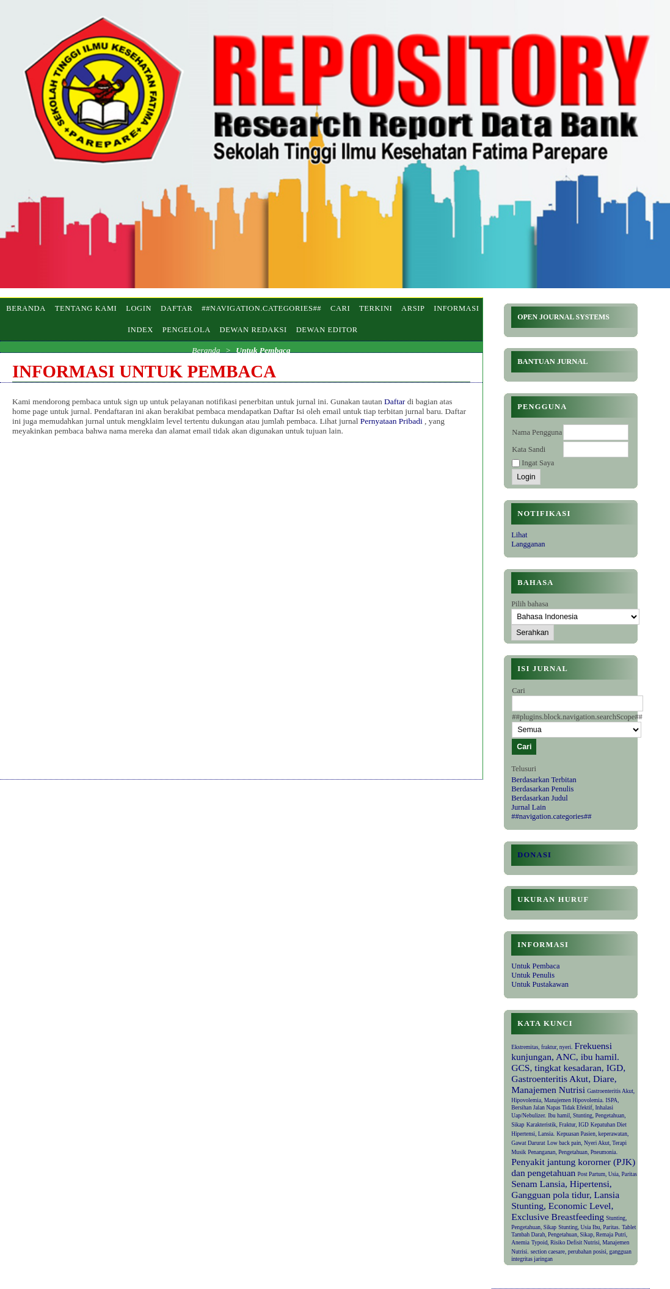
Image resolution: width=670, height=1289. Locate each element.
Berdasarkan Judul (539, 798)
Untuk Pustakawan (540, 984)
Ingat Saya (538, 463)
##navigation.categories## (551, 816)
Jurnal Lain (528, 807)
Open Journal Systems (563, 317)
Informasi (456, 308)
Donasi (534, 855)
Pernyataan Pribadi (392, 421)
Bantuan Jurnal (552, 361)
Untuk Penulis (533, 975)
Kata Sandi (528, 449)
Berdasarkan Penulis (542, 789)
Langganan (528, 544)
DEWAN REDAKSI (253, 329)
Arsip (412, 308)
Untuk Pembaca (535, 966)
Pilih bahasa (529, 604)
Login (138, 308)
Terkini (375, 308)
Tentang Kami (86, 308)
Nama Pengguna (537, 432)
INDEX (140, 329)
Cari (340, 308)
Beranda (26, 308)
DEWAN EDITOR (327, 329)
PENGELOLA (186, 329)
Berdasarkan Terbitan (544, 779)
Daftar (177, 308)
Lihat (519, 535)
